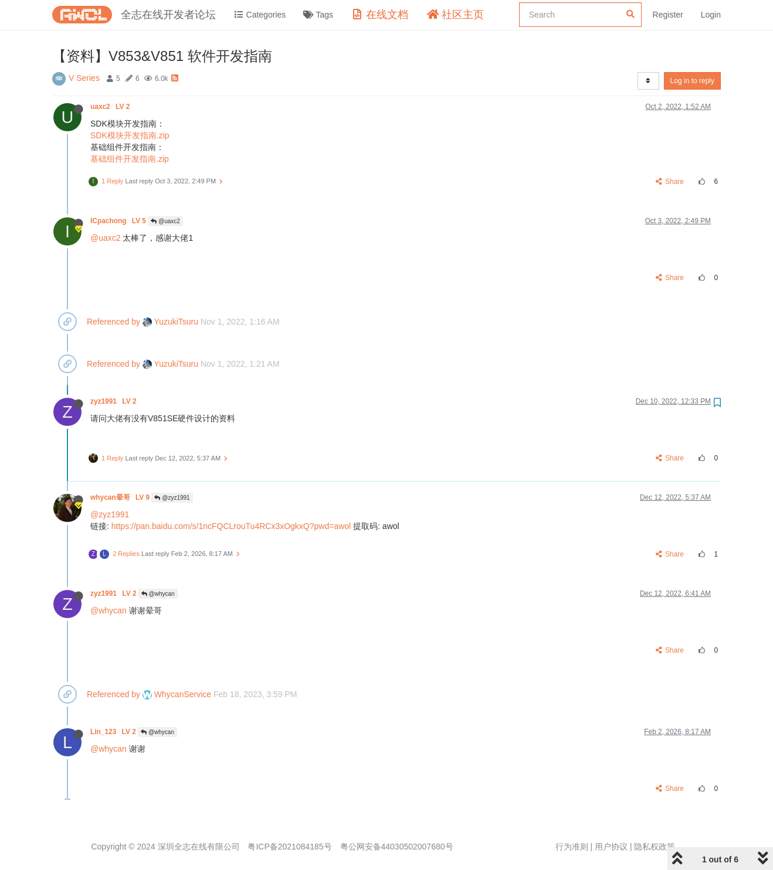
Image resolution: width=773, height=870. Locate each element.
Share (670, 182)
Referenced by (113, 321)
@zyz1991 (171, 497)
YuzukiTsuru (170, 321)
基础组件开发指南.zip (129, 158)
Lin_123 (114, 732)
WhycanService (177, 694)
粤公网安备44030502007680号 (396, 846)
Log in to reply (692, 81)
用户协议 (611, 846)
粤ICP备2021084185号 (289, 846)
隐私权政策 (654, 846)
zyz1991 (114, 401)
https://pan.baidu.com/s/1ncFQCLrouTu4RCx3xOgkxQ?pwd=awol (231, 526)
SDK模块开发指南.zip (129, 135)
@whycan (158, 594)
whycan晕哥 (120, 497)
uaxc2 (111, 107)
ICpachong (119, 221)
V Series (84, 78)
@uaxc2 (165, 221)
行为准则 (571, 846)
